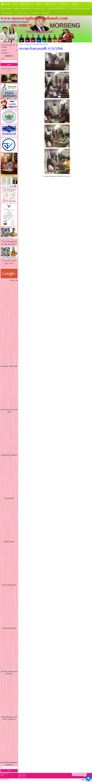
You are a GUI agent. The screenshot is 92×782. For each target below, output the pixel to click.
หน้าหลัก (21, 44)
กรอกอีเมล (2, 59)
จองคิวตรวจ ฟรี (27, 44)
